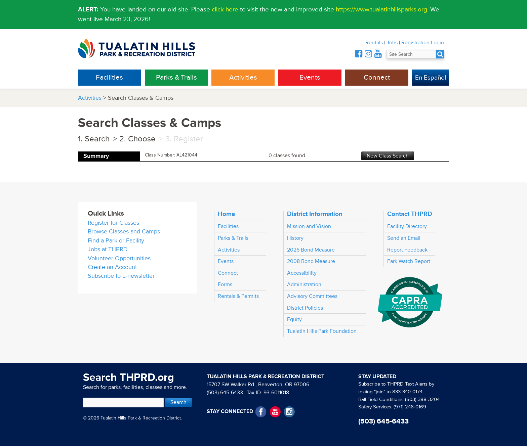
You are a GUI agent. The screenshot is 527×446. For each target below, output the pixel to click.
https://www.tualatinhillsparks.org (381, 9)
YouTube (275, 411)
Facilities (109, 77)
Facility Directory (407, 226)
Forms (225, 284)
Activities (243, 77)
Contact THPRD (409, 214)
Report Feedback (407, 250)
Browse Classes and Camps (124, 231)
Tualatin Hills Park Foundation (322, 331)
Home (226, 214)
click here (225, 9)
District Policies (305, 308)
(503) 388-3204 (422, 399)
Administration (304, 284)
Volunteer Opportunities (119, 258)
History (295, 238)
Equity (294, 319)
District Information (314, 214)
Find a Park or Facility (116, 240)
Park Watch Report (408, 261)
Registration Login (422, 42)
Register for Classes (113, 222)
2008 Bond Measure (311, 261)
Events (309, 77)
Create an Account (112, 267)
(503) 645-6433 (225, 392)
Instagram (289, 411)
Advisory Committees (312, 296)
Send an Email (403, 238)
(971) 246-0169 (410, 407)
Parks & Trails (176, 77)
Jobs (392, 42)
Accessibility (302, 273)
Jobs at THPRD (108, 249)
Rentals (374, 42)
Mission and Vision (309, 226)
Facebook (261, 411)
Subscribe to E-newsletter (121, 275)
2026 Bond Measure (311, 250)
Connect (377, 77)
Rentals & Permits (238, 296)
